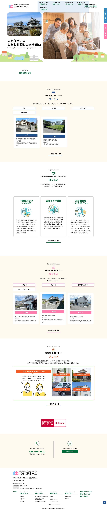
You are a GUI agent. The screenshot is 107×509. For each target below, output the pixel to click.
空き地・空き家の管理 (60, 365)
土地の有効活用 (61, 380)
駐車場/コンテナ (64, 278)
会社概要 (105, 33)
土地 (22, 103)
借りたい (55, 3)
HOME (15, 483)
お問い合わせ (105, 16)
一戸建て (43, 103)
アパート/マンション (84, 278)
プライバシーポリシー (53, 498)
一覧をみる (53, 145)
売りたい (45, 3)
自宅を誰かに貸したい (81, 380)
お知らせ (76, 3)
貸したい (66, 3)
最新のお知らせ (87, 483)
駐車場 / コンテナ (54, 491)
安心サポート (68, 490)
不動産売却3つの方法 (40, 491)
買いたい (35, 3)
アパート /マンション (55, 493)
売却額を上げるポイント (41, 495)
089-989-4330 (90, 3)
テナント (43, 278)
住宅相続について (80, 365)
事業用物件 (84, 103)
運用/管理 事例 (68, 488)
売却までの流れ (39, 493)
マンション (64, 103)
